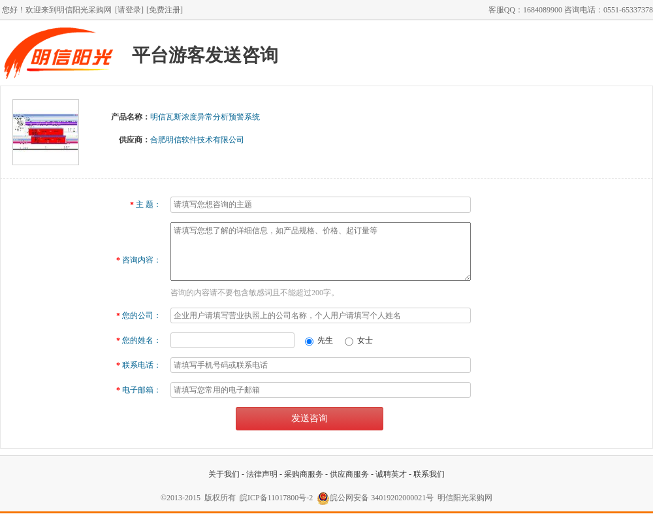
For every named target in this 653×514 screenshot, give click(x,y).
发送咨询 (309, 418)
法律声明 (262, 474)
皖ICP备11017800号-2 (276, 497)
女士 (359, 340)
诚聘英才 (391, 474)
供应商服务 (349, 474)
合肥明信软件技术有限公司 (197, 139)
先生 (320, 340)
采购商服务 (303, 474)
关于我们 (224, 474)
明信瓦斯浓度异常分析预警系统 (205, 116)
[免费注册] (164, 9)
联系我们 (429, 474)
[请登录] (129, 9)
